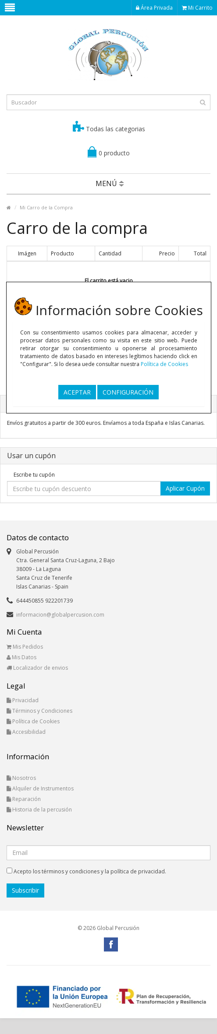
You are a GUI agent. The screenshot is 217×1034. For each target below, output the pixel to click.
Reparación (24, 799)
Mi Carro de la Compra (46, 207)
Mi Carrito (197, 7)
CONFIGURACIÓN (128, 392)
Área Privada (154, 7)
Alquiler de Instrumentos (40, 788)
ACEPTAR (77, 392)
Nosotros (21, 778)
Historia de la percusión (39, 809)
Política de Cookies (164, 364)
